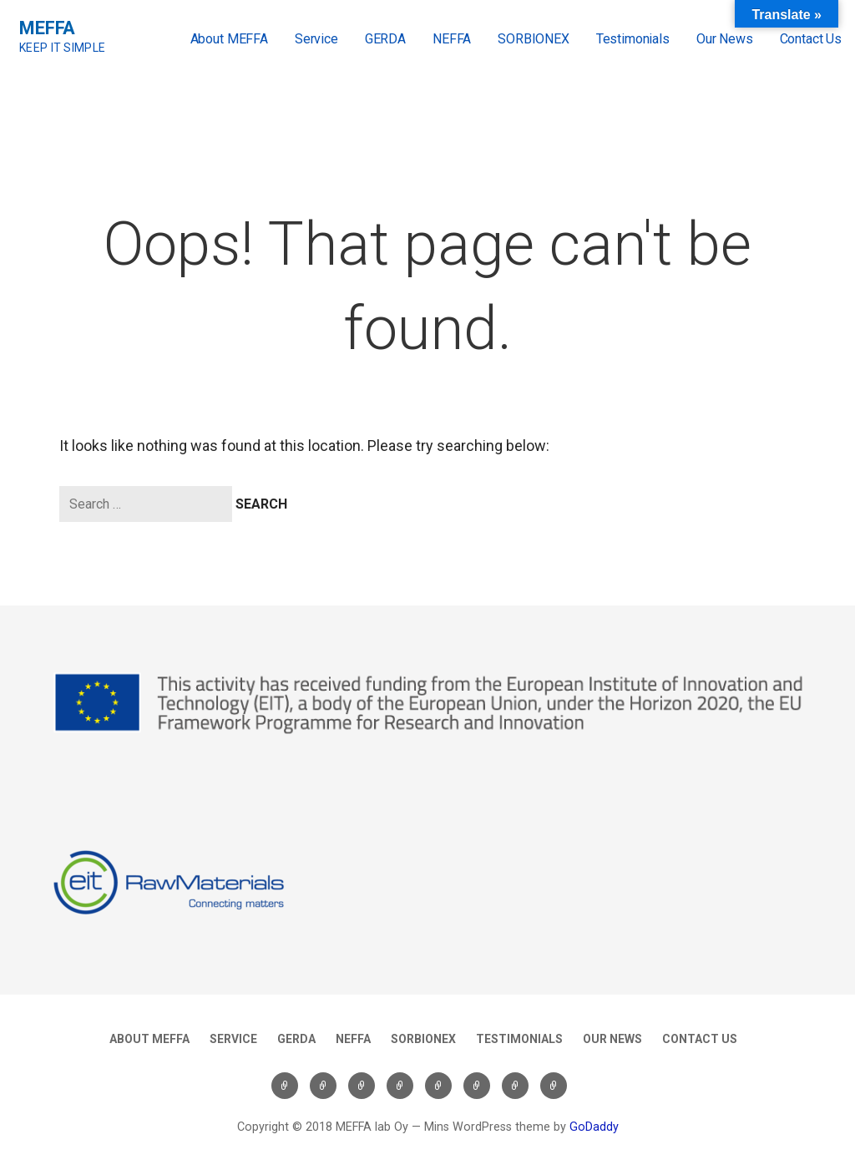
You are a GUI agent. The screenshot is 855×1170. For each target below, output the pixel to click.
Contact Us (811, 39)
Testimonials (633, 39)
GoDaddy (594, 1127)
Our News (724, 39)
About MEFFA (229, 39)
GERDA (385, 39)
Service (316, 39)
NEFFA (452, 39)
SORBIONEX (533, 39)
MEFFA (47, 28)
